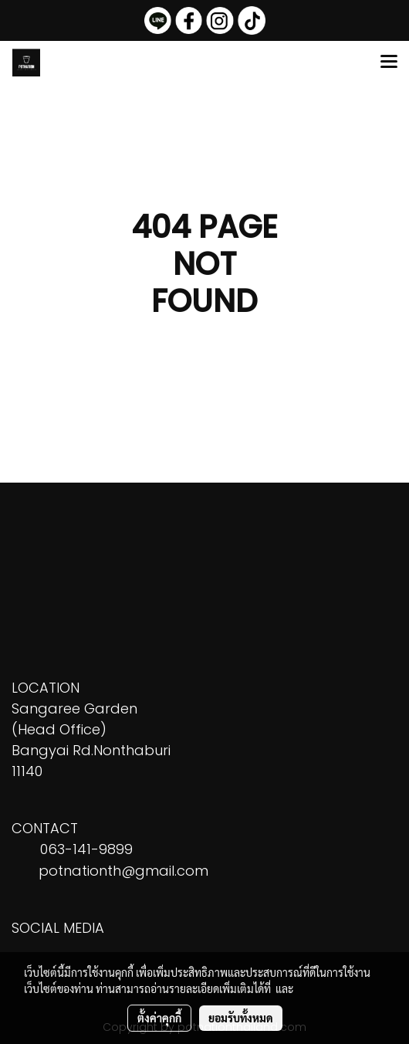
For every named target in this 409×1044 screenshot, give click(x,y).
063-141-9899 (86, 849)
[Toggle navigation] (389, 63)
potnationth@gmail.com (123, 870)
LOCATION (45, 687)
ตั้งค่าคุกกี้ (159, 1018)
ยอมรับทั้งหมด (240, 1018)
